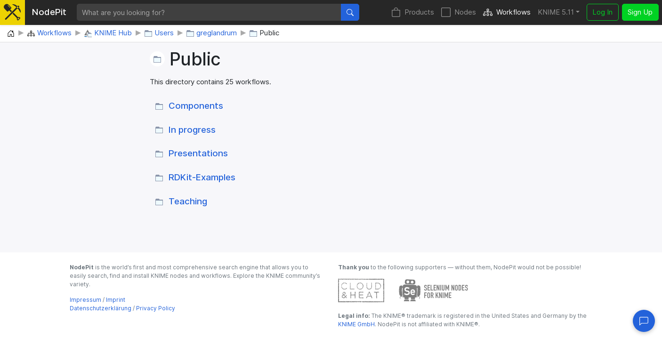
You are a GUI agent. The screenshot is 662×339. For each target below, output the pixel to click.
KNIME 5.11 (556, 12)
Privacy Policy (155, 308)
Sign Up (640, 12)
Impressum (85, 299)
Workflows (507, 12)
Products (412, 12)
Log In (602, 12)
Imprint (115, 299)
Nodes (458, 12)
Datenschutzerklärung (100, 308)
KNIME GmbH (356, 324)
